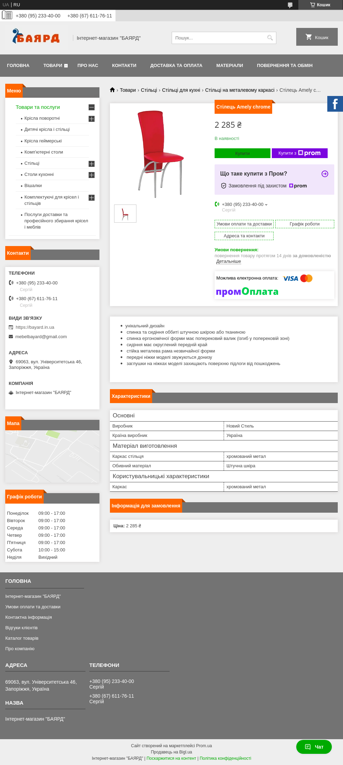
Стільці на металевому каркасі (240, 90)
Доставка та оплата (176, 65)
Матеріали (229, 65)
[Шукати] (270, 38)
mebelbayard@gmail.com (41, 336)
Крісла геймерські (43, 140)
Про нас (87, 65)
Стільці (149, 90)
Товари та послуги (38, 107)
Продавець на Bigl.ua (171, 752)
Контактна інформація (28, 617)
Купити (242, 153)
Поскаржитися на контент (171, 758)
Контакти (124, 65)
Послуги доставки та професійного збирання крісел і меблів (56, 221)
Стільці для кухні (181, 90)
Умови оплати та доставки (32, 606)
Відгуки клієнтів (21, 627)
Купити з (299, 153)
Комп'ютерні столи (43, 152)
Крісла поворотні (42, 118)
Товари (52, 65)
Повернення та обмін (285, 65)
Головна (18, 65)
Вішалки (33, 185)
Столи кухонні (39, 174)
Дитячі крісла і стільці (47, 129)
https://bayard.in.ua (35, 327)
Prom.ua (204, 745)
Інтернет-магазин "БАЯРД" (33, 596)
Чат (314, 747)
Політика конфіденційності (225, 758)
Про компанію (20, 648)
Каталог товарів (21, 638)
